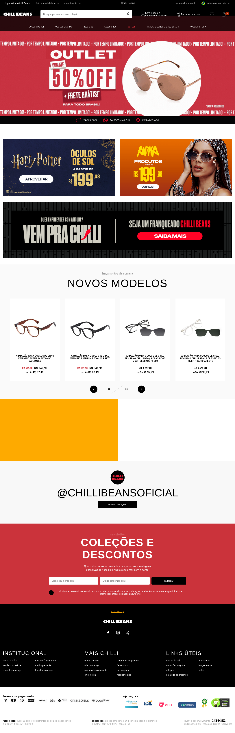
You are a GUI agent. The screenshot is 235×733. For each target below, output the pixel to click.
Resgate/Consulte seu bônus (163, 27)
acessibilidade (48, 3)
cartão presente (43, 665)
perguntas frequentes (128, 660)
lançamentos (205, 665)
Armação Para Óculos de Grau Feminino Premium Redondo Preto (89, 357)
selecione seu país (213, 3)
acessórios (204, 660)
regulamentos (124, 675)
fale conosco (123, 665)
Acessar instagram (117, 504)
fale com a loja (91, 665)
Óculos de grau (64, 27)
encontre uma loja (12, 670)
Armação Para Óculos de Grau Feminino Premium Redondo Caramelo (35, 358)
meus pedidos (91, 660)
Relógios (88, 27)
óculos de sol (173, 660)
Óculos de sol (36, 27)
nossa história (10, 660)
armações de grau (175, 665)
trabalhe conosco (44, 670)
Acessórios (110, 27)
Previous (93, 389)
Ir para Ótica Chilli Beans (17, 3)
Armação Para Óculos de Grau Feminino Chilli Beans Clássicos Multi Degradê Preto (145, 358)
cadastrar (168, 581)
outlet (201, 670)
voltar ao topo (117, 611)
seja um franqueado (185, 3)
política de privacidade (95, 670)
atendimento (70, 3)
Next (141, 389)
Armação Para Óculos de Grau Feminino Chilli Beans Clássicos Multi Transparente (200, 358)
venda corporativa (12, 665)
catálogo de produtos (177, 675)
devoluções (123, 670)
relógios (170, 670)
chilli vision (90, 675)
